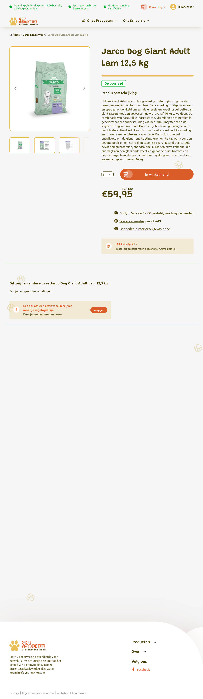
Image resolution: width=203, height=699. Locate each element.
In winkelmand (146, 174)
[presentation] (15, 88)
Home (14, 34)
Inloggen (98, 310)
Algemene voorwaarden (38, 693)
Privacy (14, 693)
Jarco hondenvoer (32, 34)
